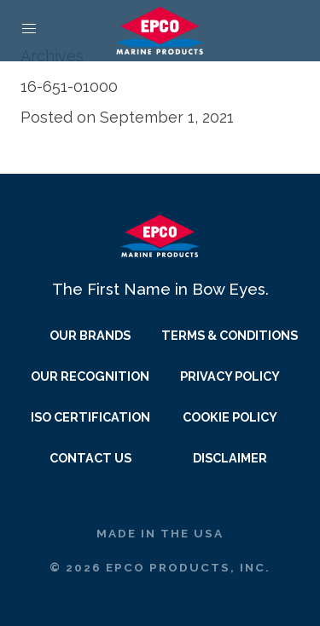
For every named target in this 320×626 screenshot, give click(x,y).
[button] (29, 29)
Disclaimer (230, 458)
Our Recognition (90, 376)
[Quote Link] (291, 29)
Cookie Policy (230, 417)
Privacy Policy (230, 376)
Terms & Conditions (229, 335)
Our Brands (90, 335)
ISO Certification (90, 417)
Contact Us (90, 458)
